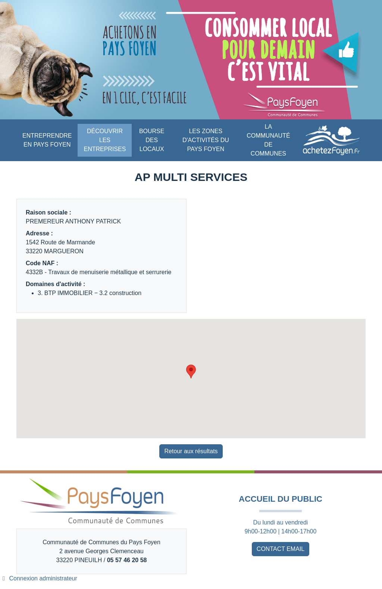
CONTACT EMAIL (280, 549)
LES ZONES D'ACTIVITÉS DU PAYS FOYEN (205, 140)
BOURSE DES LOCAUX (152, 140)
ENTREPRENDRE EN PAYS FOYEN (47, 140)
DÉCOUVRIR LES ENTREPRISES (105, 140)
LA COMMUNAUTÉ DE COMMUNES (268, 140)
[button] (191, 371)
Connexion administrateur (38, 578)
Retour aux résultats (190, 451)
